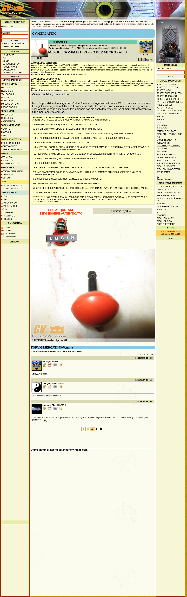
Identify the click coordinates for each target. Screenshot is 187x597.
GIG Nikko (162, 149)
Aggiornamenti (9, 189)
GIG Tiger (162, 152)
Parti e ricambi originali (59, 48)
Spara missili (8, 216)
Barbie (160, 119)
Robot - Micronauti (167, 96)
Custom (5, 178)
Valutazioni (7, 94)
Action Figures (165, 108)
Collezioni (7, 174)
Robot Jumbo (164, 90)
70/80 (79, 48)
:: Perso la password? (14, 44)
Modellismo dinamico (168, 192)
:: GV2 (4, 58)
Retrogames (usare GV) (169, 187)
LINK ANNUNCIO (39, 374)
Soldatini (162, 125)
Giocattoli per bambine (169, 134)
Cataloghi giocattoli (168, 169)
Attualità (6, 157)
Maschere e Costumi (168, 206)
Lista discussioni (146, 354)
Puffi (159, 137)
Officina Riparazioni (12, 171)
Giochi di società (166, 166)
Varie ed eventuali (11, 149)
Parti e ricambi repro (168, 114)
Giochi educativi (165, 218)
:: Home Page (7, 55)
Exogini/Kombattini (167, 140)
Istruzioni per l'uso (12, 185)
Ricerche (6, 132)
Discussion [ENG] (10, 104)
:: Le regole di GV (10, 64)
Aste (3, 135)
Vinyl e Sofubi (164, 105)
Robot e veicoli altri (168, 99)
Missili (4, 199)
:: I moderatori (9, 67)
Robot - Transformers (169, 93)
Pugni (4, 196)
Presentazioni (9, 107)
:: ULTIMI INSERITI (165, 69)
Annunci (103, 45)
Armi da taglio (9, 203)
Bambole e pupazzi (166, 131)
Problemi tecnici (10, 143)
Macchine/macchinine (168, 146)
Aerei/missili (163, 143)
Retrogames (163, 172)
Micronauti (94, 48)
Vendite (5, 129)
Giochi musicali (165, 221)
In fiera (5, 97)
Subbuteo (162, 209)
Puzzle (160, 212)
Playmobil (162, 128)
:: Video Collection (11, 73)
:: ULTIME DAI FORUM (11, 80)
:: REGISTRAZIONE (11, 46)
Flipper (161, 204)
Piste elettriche (166, 224)
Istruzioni (6, 219)
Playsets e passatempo (169, 163)
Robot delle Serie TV (168, 84)
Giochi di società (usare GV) (170, 199)
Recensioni (7, 91)
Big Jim (160, 116)
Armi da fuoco (9, 206)
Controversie (9, 146)
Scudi (4, 209)
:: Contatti (6, 61)
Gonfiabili (162, 215)
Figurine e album (166, 195)
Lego (159, 122)
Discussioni (7, 88)
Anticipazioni (8, 121)
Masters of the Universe (170, 111)
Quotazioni (7, 101)
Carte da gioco (165, 190)
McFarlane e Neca (166, 157)
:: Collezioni (8, 70)
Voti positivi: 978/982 (87, 45)
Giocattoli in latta (167, 154)
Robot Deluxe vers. (167, 87)
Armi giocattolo (166, 160)
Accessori (7, 212)
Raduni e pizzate (10, 164)
